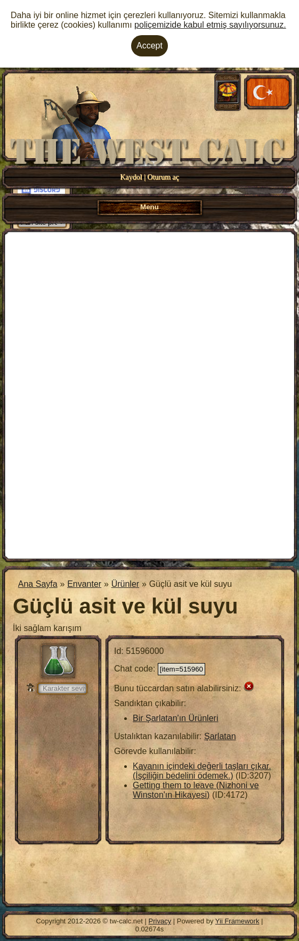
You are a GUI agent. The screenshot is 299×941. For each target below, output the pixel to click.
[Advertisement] (149, 394)
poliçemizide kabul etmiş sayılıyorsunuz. (210, 24)
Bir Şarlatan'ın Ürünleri (175, 718)
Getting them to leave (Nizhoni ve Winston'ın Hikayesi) (196, 790)
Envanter (84, 583)
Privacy (160, 921)
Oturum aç (163, 177)
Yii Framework (237, 921)
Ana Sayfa (38, 583)
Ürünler (125, 583)
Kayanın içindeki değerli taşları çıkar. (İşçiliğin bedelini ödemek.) (202, 771)
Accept (149, 45)
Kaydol (131, 177)
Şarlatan (220, 736)
